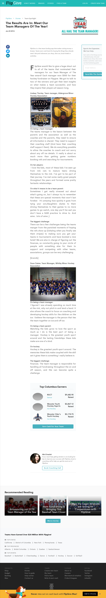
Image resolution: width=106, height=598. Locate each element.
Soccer (69, 556)
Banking (8, 576)
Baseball (8, 556)
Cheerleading (31, 556)
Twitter (87, 573)
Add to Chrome (90, 594)
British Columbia (20, 549)
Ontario (33, 549)
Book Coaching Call (52, 468)
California (8, 543)
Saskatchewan (54, 549)
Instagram (88, 576)
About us (68, 571)
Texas (60, 543)
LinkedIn (88, 578)
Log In (85, 3)
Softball (79, 556)
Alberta (8, 549)
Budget (7, 573)
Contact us (29, 578)
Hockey (61, 556)
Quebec (42, 549)
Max (6, 578)
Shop (6, 571)
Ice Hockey (51, 409)
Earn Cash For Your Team (53, 426)
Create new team (97, 3)
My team (48, 573)
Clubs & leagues (71, 578)
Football (51, 556)
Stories (51, 3)
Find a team (61, 3)
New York (37, 543)
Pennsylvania (49, 543)
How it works (29, 3)
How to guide (30, 573)
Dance (49, 397)
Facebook (88, 571)
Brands (41, 3)
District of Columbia (23, 543)
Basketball (19, 556)
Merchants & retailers (73, 576)
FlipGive (9, 18)
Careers (68, 573)
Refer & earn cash (51, 578)
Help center (29, 576)
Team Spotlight (30, 18)
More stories (53, 521)
